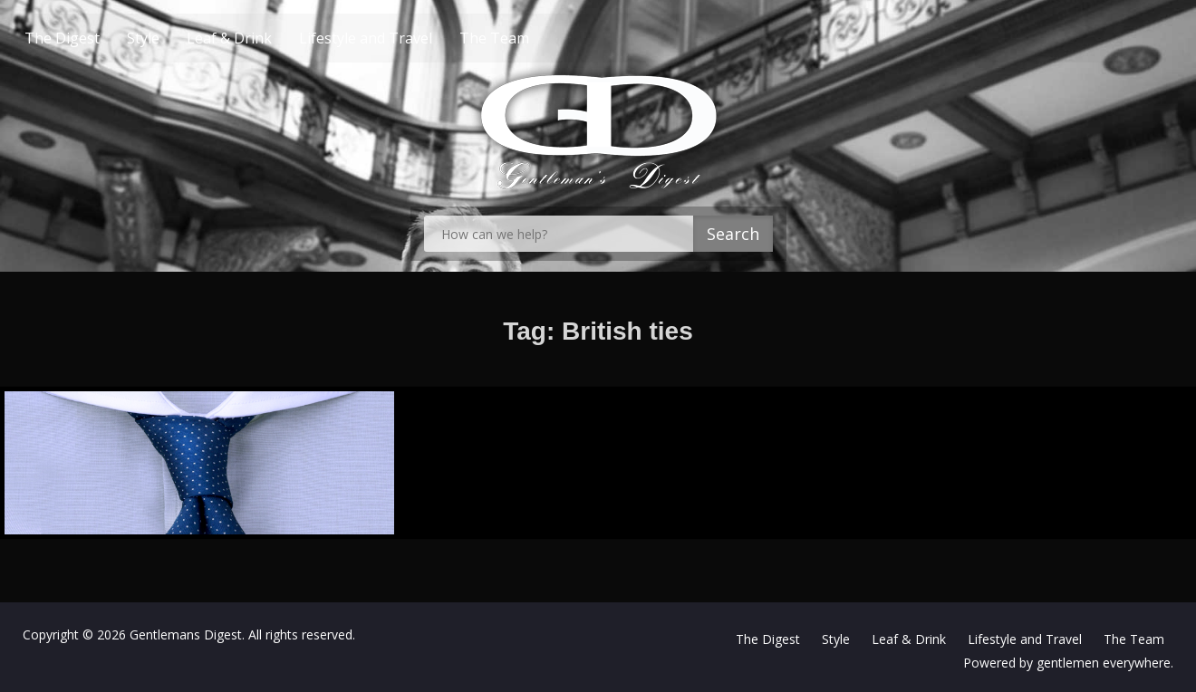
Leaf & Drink (263, 38)
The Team (529, 38)
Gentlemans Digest (186, 634)
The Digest (96, 38)
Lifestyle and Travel (400, 38)
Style (177, 38)
